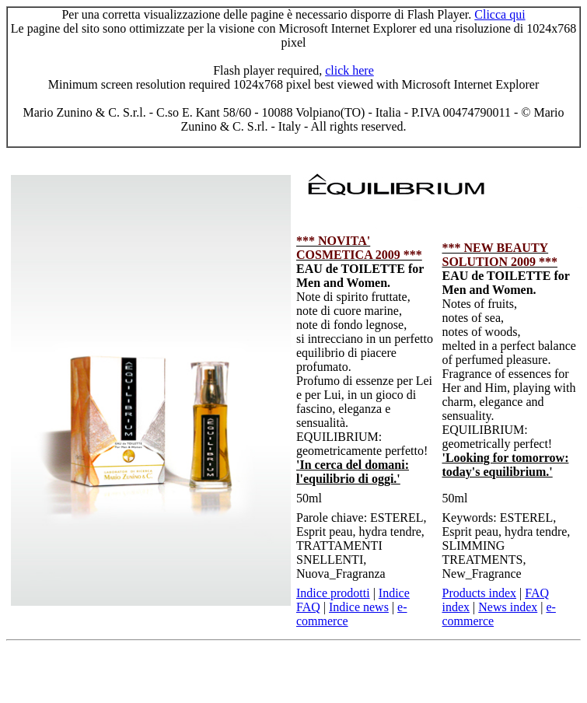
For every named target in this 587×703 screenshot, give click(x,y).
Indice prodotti (333, 593)
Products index (479, 593)
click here (349, 70)
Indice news (359, 607)
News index (507, 607)
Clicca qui (499, 14)
